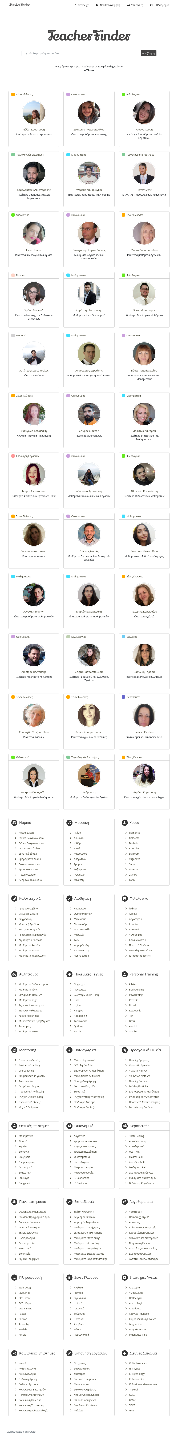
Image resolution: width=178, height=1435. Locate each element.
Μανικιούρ (80, 919)
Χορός (134, 822)
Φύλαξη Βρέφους (139, 1060)
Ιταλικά (78, 1303)
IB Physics (134, 1368)
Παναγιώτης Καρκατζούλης (89, 250)
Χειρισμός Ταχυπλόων (86, 1222)
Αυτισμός (134, 1222)
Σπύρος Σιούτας (89, 430)
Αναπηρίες (25, 1026)
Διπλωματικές (82, 1368)
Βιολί (77, 848)
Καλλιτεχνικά (30, 898)
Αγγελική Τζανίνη (33, 611)
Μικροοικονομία (83, 1167)
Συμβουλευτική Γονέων (142, 1319)
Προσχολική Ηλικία (145, 1050)
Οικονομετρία (82, 1157)
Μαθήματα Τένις (28, 989)
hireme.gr (81, 5)
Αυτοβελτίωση (137, 1141)
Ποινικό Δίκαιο (27, 874)
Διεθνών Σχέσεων (28, 1384)
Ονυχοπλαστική (83, 913)
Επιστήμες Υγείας (143, 1277)
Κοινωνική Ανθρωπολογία (33, 1410)
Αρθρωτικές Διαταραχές (142, 1227)
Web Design (25, 1287)
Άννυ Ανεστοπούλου (33, 551)
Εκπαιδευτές (84, 1201)
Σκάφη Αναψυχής (84, 1211)
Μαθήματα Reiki (138, 1167)
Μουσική (81, 822)
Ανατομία (134, 1287)
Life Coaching (26, 1070)
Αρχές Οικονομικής (85, 1146)
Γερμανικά (80, 1298)
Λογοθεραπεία (141, 1201)
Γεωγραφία (25, 1183)
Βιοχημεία (24, 1157)
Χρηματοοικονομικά (85, 1141)
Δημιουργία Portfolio (30, 940)
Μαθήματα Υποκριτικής (32, 955)
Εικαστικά (79, 1091)
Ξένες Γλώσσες (86, 1277)
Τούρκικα (79, 1313)
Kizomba (134, 848)
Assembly (24, 1324)
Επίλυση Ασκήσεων (85, 1400)
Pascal (22, 1313)
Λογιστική (79, 1136)
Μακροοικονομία (83, 1172)
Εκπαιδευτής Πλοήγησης (88, 1232)
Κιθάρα (78, 843)
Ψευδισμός (135, 1211)
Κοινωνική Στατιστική (31, 1405)
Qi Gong (78, 1026)
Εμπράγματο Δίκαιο (30, 859)
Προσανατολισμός (29, 1060)
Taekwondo (80, 1021)
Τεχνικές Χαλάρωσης (30, 1010)
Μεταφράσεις (81, 1384)
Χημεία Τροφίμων (29, 1259)
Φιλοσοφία (135, 934)
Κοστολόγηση (81, 1162)
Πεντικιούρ (80, 924)
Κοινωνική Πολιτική (30, 1400)
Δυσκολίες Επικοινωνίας (143, 1248)
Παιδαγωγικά (85, 1050)
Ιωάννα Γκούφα (144, 732)
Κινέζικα (78, 1319)
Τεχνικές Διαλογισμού (31, 1005)
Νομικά (25, 822)
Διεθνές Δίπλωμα (143, 1353)
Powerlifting (136, 994)
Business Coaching (29, 1065)
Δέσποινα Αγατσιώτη (89, 491)
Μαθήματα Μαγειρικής (87, 1238)
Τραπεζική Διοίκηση (85, 1151)
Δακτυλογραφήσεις (85, 1389)
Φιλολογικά (139, 898)
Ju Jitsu (78, 1005)
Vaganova (134, 859)
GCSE (132, 1394)
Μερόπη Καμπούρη (144, 792)
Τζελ (76, 940)
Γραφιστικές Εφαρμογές (32, 934)
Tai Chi (78, 1031)
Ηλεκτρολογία (27, 1238)
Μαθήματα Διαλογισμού (142, 1177)
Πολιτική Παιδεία (139, 945)
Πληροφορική (27, 1162)
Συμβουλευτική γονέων (32, 1075)
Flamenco (134, 832)
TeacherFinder (19, 5)
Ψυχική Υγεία (136, 1324)
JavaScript (24, 1292)
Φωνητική (79, 874)
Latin (132, 880)
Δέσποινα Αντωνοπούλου (89, 129)
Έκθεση (133, 908)
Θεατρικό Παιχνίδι (29, 929)
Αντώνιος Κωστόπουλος (33, 370)
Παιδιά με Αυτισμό (84, 1102)
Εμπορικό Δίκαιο (28, 869)
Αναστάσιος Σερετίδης (89, 370)
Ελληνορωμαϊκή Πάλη (86, 994)
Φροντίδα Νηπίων (139, 1075)
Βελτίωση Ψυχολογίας (141, 1183)
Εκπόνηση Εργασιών (90, 1353)
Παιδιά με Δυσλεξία (85, 1107)
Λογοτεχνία (135, 919)
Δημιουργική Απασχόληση (89, 1070)
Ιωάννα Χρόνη (144, 129)
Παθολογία (135, 1298)
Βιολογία (24, 1151)
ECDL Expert (26, 1303)
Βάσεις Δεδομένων (29, 1222)
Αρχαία (133, 913)
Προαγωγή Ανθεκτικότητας (144, 1102)
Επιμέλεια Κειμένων (85, 1379)
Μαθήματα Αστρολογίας (87, 1248)
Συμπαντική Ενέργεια (141, 1172)
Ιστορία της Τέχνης (140, 955)
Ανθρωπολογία (27, 1368)
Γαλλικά (78, 1292)
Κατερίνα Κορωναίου (144, 611)
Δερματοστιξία (82, 929)
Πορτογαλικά (81, 1334)
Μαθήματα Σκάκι (28, 1031)
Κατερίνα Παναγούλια (34, 792)
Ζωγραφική (25, 919)
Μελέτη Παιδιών (138, 1086)
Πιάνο (77, 832)
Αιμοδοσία (135, 1308)
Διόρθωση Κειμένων (85, 1405)
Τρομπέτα (79, 864)
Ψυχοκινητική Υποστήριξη (89, 1096)
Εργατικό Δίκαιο (28, 853)
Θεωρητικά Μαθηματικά (32, 1211)
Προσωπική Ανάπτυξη (31, 1091)
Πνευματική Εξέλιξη (30, 1102)
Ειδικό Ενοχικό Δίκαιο (31, 843)
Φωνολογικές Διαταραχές (143, 1238)
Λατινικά (134, 929)
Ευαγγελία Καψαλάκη (34, 430)
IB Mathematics (138, 1363)
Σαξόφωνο (80, 869)
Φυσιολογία (136, 1292)
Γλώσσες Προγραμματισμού (34, 1217)
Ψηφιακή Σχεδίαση (29, 924)
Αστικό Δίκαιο (26, 832)
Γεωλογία (24, 1177)
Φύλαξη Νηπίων (138, 1070)
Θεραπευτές (139, 1125)
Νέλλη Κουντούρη (34, 129)
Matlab (23, 1329)
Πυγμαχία (79, 984)
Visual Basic (25, 1308)
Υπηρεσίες (135, 5)
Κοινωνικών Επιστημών (32, 1389)
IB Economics (81, 1177)
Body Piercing (81, 950)
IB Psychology (137, 1373)
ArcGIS (22, 1334)
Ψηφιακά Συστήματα (30, 1227)
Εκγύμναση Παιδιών (30, 994)
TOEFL (132, 1405)
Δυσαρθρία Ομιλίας (140, 1253)
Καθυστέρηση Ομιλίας (141, 1232)
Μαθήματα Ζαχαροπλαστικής (90, 1259)
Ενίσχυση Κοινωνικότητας (144, 1096)
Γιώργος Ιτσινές (88, 551)
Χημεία (23, 1146)
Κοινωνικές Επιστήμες (37, 1353)
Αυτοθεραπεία (137, 1146)
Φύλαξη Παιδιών (83, 1065)
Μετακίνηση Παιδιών (141, 1107)
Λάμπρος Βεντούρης (34, 671)
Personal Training (144, 974)
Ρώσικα (78, 1329)
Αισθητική (82, 898)
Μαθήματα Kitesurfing (86, 1243)
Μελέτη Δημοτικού (84, 1060)
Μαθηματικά (26, 1136)
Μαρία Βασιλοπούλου (144, 250)
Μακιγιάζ (79, 934)
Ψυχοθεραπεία (137, 1329)
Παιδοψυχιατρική (139, 1217)
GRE (131, 1410)
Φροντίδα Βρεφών (139, 1065)
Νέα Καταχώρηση (108, 5)
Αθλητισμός (28, 974)
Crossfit (133, 1000)
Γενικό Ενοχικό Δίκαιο (31, 838)
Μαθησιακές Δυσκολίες (87, 1075)
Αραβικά (78, 1324)
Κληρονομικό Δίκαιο (30, 880)
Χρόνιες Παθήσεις (29, 1015)
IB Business (80, 1183)
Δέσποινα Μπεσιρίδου (144, 551)
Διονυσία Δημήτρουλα (88, 732)
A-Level (133, 1389)
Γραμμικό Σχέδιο (28, 908)
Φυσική (23, 1141)
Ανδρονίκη (89, 792)
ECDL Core (25, 1298)
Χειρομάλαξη (81, 945)
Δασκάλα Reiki (137, 1162)
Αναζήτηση (148, 53)
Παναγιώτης (144, 189)
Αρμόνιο (78, 838)
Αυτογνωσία (26, 1081)
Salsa (132, 864)
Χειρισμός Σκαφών (84, 1217)
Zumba (133, 874)
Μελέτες (78, 1410)
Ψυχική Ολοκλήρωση (31, 1096)
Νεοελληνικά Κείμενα (141, 950)
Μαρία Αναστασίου (33, 491)
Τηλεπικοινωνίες (28, 1232)
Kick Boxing (80, 1015)
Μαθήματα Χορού (29, 950)
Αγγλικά (78, 1287)
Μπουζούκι (80, 853)
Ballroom (134, 853)
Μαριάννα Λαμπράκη (89, 611)
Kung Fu (78, 1010)
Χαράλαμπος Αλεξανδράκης (34, 189)
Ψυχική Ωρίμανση (29, 1107)
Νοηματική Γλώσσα (140, 1243)
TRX (131, 1015)
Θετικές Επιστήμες (34, 1125)
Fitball (132, 1005)
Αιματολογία (136, 1303)
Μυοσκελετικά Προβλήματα (34, 1021)
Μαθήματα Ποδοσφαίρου (33, 984)
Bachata (133, 843)
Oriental (133, 869)
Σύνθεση (79, 880)
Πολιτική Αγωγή (28, 1379)
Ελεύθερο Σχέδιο (28, 913)
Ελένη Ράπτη (34, 250)
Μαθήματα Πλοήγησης (87, 1227)
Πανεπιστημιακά (32, 1201)
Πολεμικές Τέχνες (88, 974)
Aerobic (133, 1026)
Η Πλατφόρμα (159, 5)
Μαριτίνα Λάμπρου (144, 430)
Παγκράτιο (80, 989)
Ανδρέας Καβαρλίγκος (89, 189)
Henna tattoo (81, 955)
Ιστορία (133, 924)
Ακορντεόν (80, 859)
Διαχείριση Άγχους (29, 1086)
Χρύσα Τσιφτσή (34, 310)
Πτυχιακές (80, 1363)
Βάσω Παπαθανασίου (144, 370)
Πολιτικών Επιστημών (31, 1394)
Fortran (23, 1319)
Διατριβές (79, 1373)
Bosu (132, 1021)
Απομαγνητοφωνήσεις (86, 1394)
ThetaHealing (136, 1136)
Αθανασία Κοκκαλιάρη (144, 491)
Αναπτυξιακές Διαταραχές (143, 1259)
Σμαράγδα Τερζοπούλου (34, 732)
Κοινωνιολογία (137, 940)
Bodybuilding (136, 989)
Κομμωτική (80, 908)
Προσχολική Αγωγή (85, 1081)
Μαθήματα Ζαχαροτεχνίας (89, 1253)
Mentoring (27, 1050)
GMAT (132, 1400)
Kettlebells (135, 1010)
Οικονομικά (25, 1167)
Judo (76, 1000)
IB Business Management (143, 1384)
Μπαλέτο (134, 838)
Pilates (133, 984)
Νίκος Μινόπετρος (144, 310)
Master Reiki (136, 1157)
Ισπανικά (79, 1308)
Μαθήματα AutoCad (30, 945)
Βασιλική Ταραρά (144, 671)
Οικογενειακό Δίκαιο (30, 848)
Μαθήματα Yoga (28, 1000)
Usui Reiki (134, 1151)
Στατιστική (25, 1172)
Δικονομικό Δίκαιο (29, 864)
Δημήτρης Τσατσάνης (89, 310)
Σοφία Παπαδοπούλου (89, 671)
